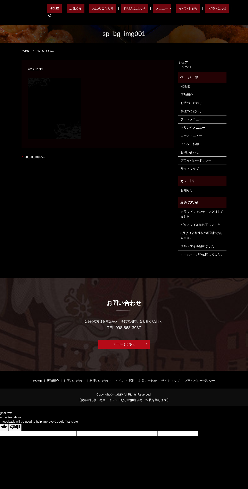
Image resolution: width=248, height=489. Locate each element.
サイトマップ (190, 168)
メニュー (169, 12)
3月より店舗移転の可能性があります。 (201, 235)
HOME (83, 12)
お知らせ (187, 190)
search (235, 12)
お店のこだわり (121, 12)
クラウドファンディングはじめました (202, 214)
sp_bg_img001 (35, 156)
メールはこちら (124, 344)
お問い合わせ (218, 12)
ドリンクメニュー (193, 127)
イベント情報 (194, 12)
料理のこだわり (147, 12)
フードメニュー (191, 119)
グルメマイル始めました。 (199, 246)
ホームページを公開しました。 (202, 254)
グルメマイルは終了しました (201, 224)
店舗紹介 (99, 12)
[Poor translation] (15, 427)
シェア (183, 62)
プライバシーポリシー (196, 160)
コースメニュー (191, 135)
